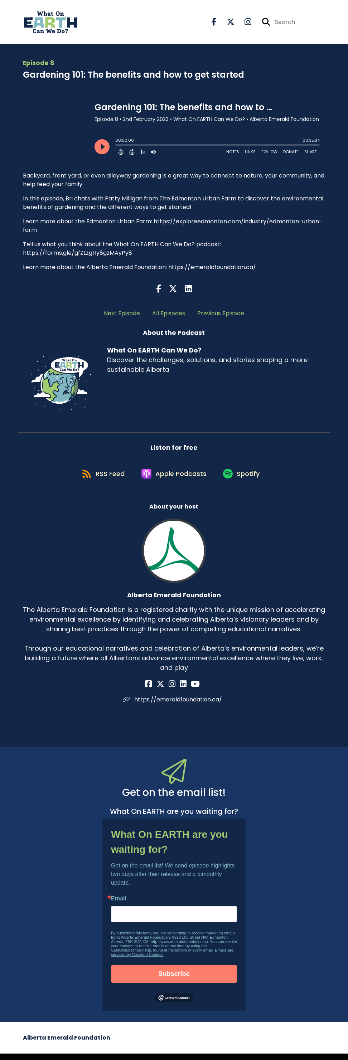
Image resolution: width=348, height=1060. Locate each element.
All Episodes (168, 316)
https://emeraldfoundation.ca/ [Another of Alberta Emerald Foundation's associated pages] (173, 706)
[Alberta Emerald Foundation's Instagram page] (173, 690)
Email (118, 905)
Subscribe (173, 980)
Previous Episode (220, 316)
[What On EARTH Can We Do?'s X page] (226, 23)
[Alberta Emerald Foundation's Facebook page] (156, 690)
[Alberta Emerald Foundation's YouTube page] (191, 690)
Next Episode (122, 316)
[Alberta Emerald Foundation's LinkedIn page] (181, 690)
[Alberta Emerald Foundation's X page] (165, 690)
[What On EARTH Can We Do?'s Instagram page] (243, 23)
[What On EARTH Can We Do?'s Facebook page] (214, 23)
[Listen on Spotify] (243, 479)
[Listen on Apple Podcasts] (174, 479)
